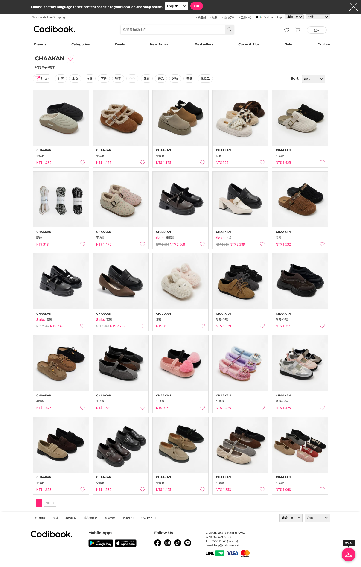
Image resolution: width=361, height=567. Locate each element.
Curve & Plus (248, 44)
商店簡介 (40, 518)
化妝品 (206, 78)
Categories (80, 44)
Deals (120, 44)
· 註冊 (213, 17)
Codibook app (273, 17)
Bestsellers (204, 44)
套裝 (190, 78)
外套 (62, 78)
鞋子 (119, 78)
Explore (323, 44)
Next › (50, 502)
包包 (133, 78)
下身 (105, 78)
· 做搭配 (201, 17)
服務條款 (70, 518)
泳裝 (176, 78)
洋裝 (90, 78)
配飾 (147, 78)
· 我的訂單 (228, 17)
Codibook (54, 29)
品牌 (55, 518)
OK (196, 6)
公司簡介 (146, 518)
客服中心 (128, 518)
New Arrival (159, 44)
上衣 (76, 78)
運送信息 (110, 518)
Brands (40, 44)
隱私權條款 (90, 518)
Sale (288, 44)
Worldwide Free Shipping (48, 17)
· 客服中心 (245, 17)
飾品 (162, 78)
